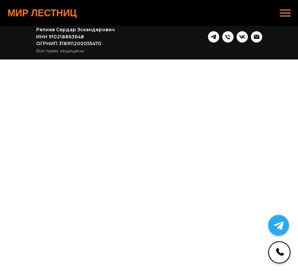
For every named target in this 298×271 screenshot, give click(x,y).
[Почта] (256, 37)
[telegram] (213, 37)
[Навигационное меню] (285, 13)
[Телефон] (228, 37)
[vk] (242, 37)
